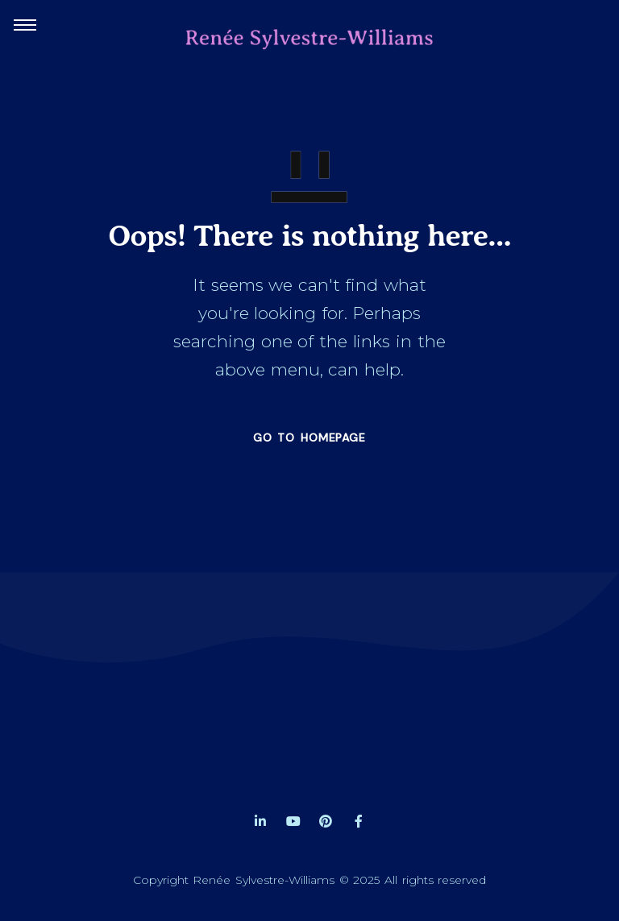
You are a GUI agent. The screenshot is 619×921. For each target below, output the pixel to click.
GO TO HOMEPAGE (309, 437)
